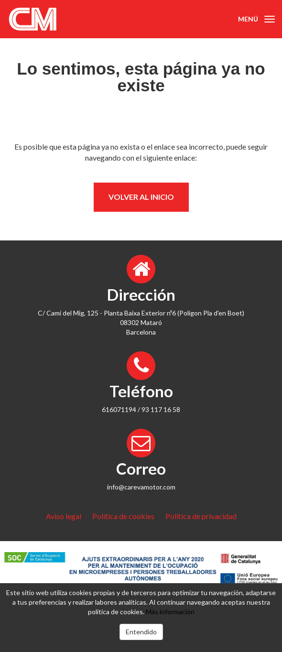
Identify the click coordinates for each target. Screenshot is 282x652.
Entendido (141, 632)
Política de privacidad (201, 516)
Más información (170, 612)
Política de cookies (123, 516)
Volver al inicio (141, 196)
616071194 (119, 409)
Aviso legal (63, 516)
